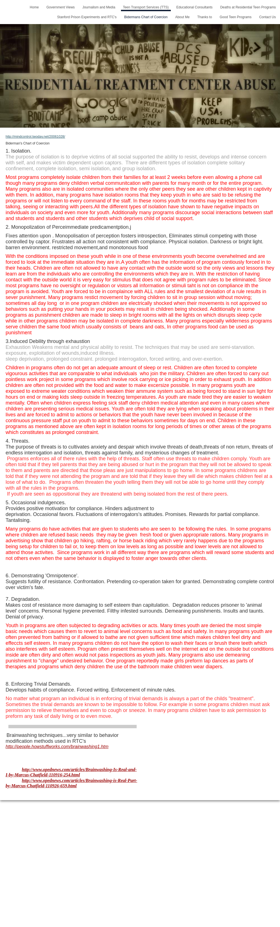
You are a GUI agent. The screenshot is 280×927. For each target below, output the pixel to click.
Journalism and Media (98, 7)
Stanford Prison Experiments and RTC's (86, 17)
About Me (182, 17)
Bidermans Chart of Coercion (146, 17)
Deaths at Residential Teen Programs (248, 7)
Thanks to (204, 17)
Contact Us (267, 17)
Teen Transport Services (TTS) (146, 7)
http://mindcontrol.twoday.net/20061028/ (35, 137)
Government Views (60, 7)
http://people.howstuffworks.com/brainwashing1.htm (57, 746)
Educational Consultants (194, 7)
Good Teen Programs (235, 17)
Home (34, 7)
